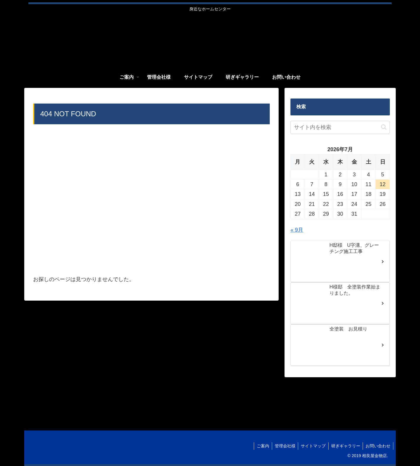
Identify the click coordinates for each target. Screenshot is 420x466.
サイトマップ (311, 446)
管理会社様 (282, 446)
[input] (340, 127)
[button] (384, 127)
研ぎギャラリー (344, 446)
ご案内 (259, 446)
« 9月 (296, 230)
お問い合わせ (377, 446)
